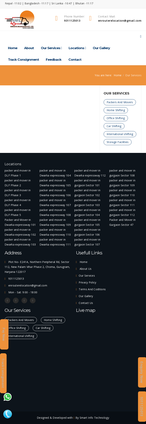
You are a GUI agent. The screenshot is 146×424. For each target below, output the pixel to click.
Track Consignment (23, 59)
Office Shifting (116, 118)
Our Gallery (101, 48)
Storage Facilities (118, 142)
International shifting (120, 134)
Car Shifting (114, 126)
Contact (74, 59)
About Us (85, 269)
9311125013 (142, 406)
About (29, 48)
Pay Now (4, 334)
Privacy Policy (87, 282)
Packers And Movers (120, 102)
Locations (76, 48)
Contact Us (86, 303)
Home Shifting (116, 110)
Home (12, 48)
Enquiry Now (142, 372)
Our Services (50, 48)
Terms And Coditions (92, 289)
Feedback (53, 59)
